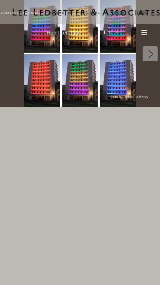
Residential (60, 13)
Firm (142, 12)
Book (118, 12)
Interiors (90, 13)
